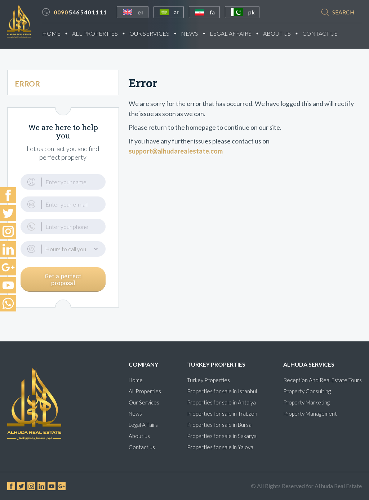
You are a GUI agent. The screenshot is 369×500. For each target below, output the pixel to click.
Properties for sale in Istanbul (222, 391)
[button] (63, 251)
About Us (281, 33)
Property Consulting (307, 391)
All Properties (99, 33)
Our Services (154, 33)
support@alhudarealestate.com (176, 154)
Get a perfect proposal (63, 281)
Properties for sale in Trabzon (222, 413)
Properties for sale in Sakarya (222, 436)
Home (55, 33)
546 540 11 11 (84, 12)
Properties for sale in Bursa (219, 424)
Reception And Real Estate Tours (322, 380)
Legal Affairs (235, 33)
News (194, 33)
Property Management (310, 413)
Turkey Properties (208, 380)
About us (139, 436)
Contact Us (324, 33)
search (343, 12)
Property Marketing (306, 402)
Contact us (142, 447)
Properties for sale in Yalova (220, 447)
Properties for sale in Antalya (221, 402)
